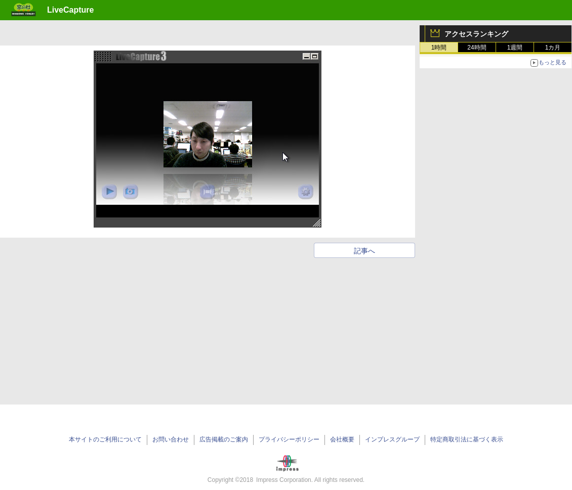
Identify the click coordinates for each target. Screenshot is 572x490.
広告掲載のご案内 (223, 439)
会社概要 (342, 439)
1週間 (515, 47)
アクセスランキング (476, 34)
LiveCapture (70, 10)
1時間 (439, 47)
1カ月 (553, 47)
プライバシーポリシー (289, 439)
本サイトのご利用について (105, 439)
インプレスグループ (392, 439)
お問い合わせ (170, 439)
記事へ (364, 251)
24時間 (476, 47)
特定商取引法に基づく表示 (466, 439)
